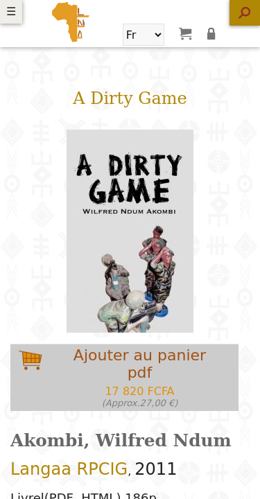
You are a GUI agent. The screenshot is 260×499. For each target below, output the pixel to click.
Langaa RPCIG (69, 469)
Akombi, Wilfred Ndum (121, 440)
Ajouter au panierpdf (140, 377)
